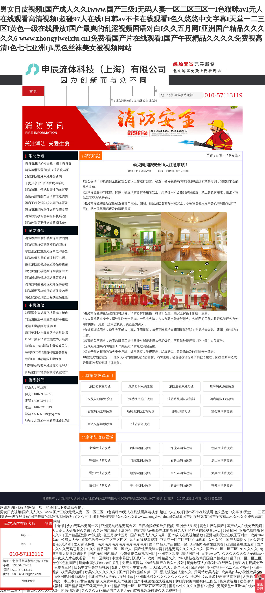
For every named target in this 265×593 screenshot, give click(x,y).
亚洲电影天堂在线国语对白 (227, 535)
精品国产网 (190, 553)
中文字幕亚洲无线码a (129, 558)
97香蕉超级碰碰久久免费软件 (156, 590)
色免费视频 (228, 581)
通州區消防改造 (100, 473)
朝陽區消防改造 (222, 448)
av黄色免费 (85, 581)
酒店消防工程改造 (222, 399)
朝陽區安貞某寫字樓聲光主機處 (46, 313)
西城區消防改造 (140, 448)
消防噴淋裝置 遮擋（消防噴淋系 (47, 170)
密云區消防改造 (222, 485)
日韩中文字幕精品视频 (92, 567)
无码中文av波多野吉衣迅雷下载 (216, 576)
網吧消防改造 (181, 411)
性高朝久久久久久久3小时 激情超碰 (52, 590)
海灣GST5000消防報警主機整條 (46, 352)
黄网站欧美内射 (207, 572)
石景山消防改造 (181, 460)
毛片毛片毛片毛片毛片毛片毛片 (122, 544)
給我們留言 (28, 580)
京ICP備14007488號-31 (151, 498)
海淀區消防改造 (181, 448)
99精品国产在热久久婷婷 (165, 563)
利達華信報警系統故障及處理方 (46, 365)
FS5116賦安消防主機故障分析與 (46, 339)
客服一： (26, 535)
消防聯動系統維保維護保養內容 (46, 291)
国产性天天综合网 (148, 549)
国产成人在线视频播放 (186, 535)
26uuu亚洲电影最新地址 (67, 576)
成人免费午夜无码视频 (114, 581)
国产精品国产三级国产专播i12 (88, 586)
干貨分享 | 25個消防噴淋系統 (44, 183)
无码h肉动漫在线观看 (207, 544)
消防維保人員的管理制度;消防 (45, 258)
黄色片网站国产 (212, 526)
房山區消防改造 (222, 460)
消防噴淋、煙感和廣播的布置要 (46, 189)
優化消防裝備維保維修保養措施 (46, 264)
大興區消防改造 (222, 473)
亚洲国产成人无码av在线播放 (111, 576)
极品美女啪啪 (72, 572)
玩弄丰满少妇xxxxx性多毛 (99, 563)
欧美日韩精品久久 (162, 558)
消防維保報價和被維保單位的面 (46, 238)
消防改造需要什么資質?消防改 (45, 222)
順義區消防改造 (140, 473)
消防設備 (33, 101)
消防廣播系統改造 (181, 386)
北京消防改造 (124, 100)
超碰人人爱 (70, 540)
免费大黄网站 (133, 563)
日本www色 (211, 553)
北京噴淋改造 (140, 100)
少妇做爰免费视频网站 (138, 553)
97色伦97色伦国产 (62, 563)
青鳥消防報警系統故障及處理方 (46, 372)
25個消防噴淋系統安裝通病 (43, 176)
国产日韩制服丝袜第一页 (138, 572)
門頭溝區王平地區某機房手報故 (46, 319)
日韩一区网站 (99, 558)
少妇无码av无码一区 (83, 526)
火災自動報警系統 (100, 399)
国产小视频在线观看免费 (153, 581)
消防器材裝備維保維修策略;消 (45, 277)
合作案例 (77, 101)
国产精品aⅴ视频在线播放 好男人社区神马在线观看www (177, 530)
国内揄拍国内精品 (103, 553)
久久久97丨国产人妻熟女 (228, 540)
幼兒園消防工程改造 (141, 411)
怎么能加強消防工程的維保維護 (46, 297)
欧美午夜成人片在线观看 (67, 558)
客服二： (26, 544)
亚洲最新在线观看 (240, 544)
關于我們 (99, 101)
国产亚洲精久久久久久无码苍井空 (57, 549)
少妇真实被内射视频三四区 (196, 581)
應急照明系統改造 (140, 386)
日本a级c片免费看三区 (54, 567)
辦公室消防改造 (222, 411)
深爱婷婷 (197, 567)
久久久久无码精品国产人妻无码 (106, 590)
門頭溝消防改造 (140, 460)
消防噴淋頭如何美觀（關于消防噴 (48, 163)
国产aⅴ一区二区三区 (222, 549)
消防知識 (55, 101)
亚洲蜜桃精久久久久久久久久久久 (163, 576)
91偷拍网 (230, 530)
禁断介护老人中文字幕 (130, 567)
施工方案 (77, 91)
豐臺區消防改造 (100, 460)
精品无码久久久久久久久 (184, 549)
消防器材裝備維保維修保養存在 (46, 284)
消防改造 (55, 91)
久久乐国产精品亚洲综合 (112, 530)
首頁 (33, 91)
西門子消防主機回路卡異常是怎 (46, 332)
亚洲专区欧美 (169, 553)
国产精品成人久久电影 (148, 535)
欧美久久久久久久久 (101, 572)
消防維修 (121, 91)
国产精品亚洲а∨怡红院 (83, 535)
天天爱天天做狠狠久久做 (71, 530)
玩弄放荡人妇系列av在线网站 (210, 563)
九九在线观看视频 (143, 540)
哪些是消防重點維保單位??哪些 (46, 251)
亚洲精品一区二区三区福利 (228, 567)
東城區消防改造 (100, 448)
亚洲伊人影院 (187, 526)
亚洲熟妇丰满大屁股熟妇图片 (64, 553)
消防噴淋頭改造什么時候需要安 (46, 209)
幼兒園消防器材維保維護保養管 (46, 271)
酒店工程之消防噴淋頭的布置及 (46, 203)
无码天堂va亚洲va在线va (236, 586)
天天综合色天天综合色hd (169, 567)
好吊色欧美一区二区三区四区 (104, 540)
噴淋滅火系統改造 (222, 386)
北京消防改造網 (69, 498)
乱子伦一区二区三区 (246, 558)
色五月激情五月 (116, 535)
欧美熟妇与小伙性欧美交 (241, 572)
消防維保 (99, 91)
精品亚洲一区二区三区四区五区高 (140, 586)
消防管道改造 (140, 424)
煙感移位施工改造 (140, 399)
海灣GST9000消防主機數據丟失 (46, 345)
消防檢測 (143, 91)
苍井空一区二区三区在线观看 (183, 540)
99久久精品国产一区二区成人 (109, 549)
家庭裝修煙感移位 (100, 424)
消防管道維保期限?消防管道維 (45, 244)
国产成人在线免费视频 (245, 526)
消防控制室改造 (100, 386)
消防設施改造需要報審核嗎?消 (45, 216)
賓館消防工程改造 (100, 411)
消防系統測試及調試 (181, 399)
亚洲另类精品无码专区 (119, 526)
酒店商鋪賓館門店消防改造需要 (46, 196)
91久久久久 (249, 549)
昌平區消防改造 (181, 473)
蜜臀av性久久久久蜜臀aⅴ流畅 (192, 586)
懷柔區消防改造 (100, 485)
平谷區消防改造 (140, 485)
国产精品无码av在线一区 (168, 544)
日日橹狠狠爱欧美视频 (156, 526)
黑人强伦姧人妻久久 (176, 572)
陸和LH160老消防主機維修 (43, 359)
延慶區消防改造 (181, 485)
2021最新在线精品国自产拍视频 (203, 558)
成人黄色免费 (85, 544)
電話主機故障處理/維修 (41, 326)
